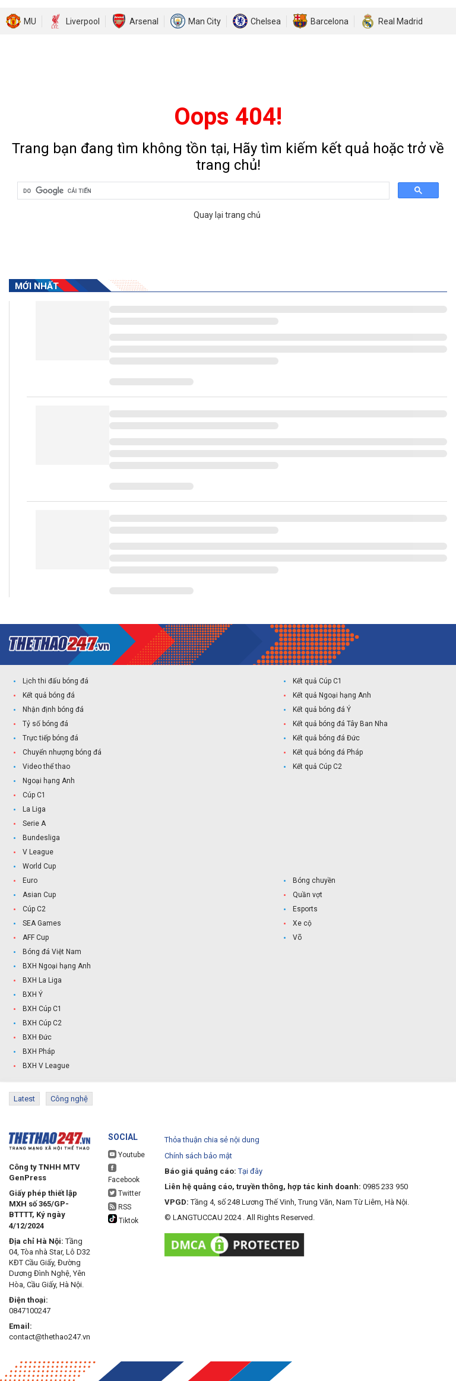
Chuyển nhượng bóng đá (62, 752)
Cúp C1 (34, 795)
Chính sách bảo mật (198, 1155)
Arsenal (144, 21)
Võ (297, 937)
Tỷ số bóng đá (45, 724)
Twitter (124, 1193)
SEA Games (42, 923)
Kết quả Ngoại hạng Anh (332, 695)
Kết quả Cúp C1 (317, 681)
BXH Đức (37, 1037)
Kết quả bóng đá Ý (322, 709)
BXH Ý (33, 994)
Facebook (124, 1174)
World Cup (39, 866)
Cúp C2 (34, 909)
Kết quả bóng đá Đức (326, 738)
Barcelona (330, 21)
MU (30, 21)
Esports (305, 909)
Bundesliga (41, 838)
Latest (24, 1098)
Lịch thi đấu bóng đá (55, 681)
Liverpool (83, 21)
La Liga (34, 809)
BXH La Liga (42, 980)
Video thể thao (46, 766)
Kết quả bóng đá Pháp (328, 752)
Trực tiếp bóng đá (50, 738)
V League (38, 852)
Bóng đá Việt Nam (52, 952)
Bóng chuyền (314, 880)
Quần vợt (307, 895)
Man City (204, 21)
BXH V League (46, 1066)
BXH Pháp (39, 1051)
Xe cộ (302, 923)
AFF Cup (36, 937)
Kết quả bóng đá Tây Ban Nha (340, 724)
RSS (119, 1206)
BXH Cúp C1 (42, 1009)
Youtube (126, 1154)
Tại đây (250, 1171)
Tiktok (123, 1219)
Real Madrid (400, 21)
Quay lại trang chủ (228, 215)
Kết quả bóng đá (49, 695)
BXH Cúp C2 (42, 1023)
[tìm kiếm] (202, 191)
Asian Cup (39, 895)
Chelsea (266, 21)
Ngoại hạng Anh (49, 781)
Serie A (34, 823)
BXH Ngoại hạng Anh (57, 966)
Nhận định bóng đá (53, 709)
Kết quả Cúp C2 (317, 766)
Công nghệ (69, 1098)
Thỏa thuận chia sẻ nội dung (211, 1139)
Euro (30, 880)
